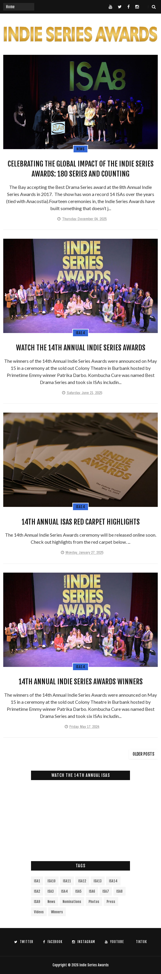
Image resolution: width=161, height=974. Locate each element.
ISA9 (37, 901)
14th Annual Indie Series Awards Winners (81, 681)
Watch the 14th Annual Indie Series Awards (80, 347)
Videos (39, 912)
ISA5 (78, 891)
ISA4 (64, 891)
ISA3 (51, 891)
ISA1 (37, 881)
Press (111, 901)
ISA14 (80, 333)
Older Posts (143, 754)
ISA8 (119, 891)
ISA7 (106, 891)
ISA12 (82, 881)
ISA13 (98, 881)
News (80, 149)
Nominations (72, 901)
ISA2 (37, 891)
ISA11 (67, 881)
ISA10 (52, 881)
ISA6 (92, 891)
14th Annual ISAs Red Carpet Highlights (81, 522)
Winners (57, 912)
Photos (94, 901)
